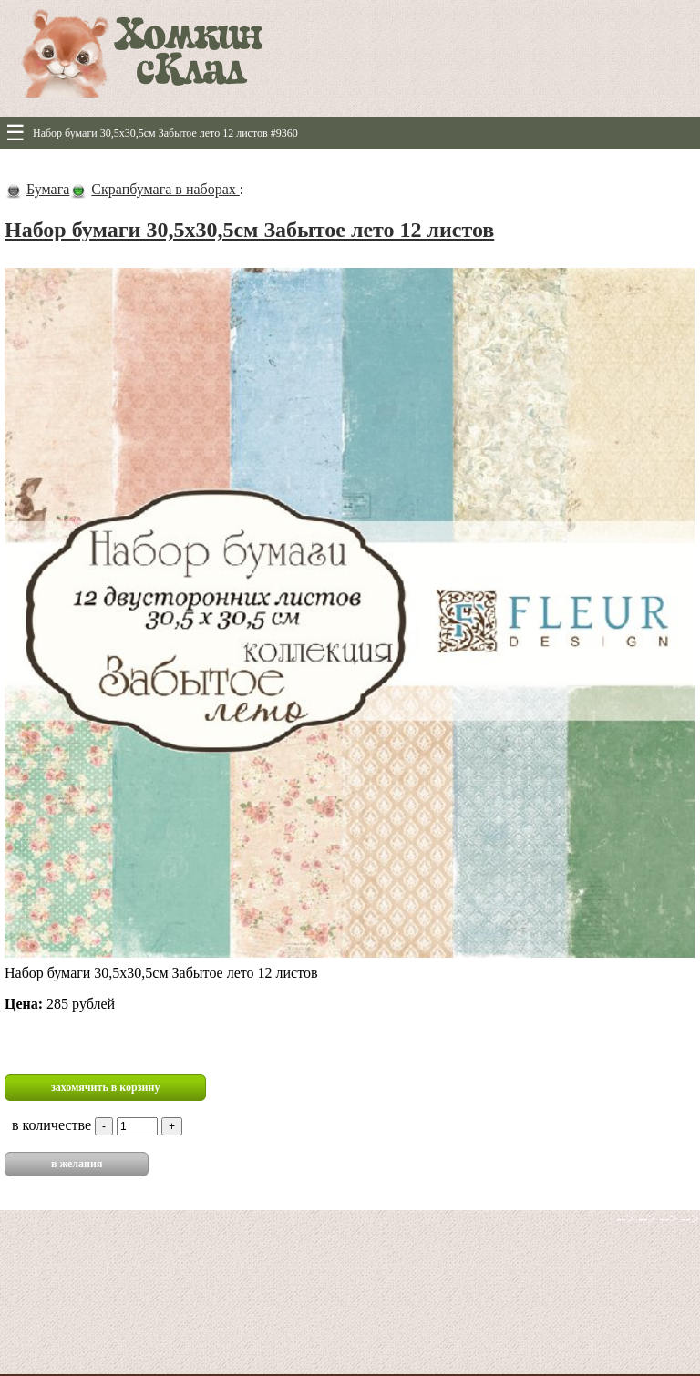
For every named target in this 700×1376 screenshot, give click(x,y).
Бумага (47, 189)
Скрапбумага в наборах (165, 189)
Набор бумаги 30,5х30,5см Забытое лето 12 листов (249, 229)
